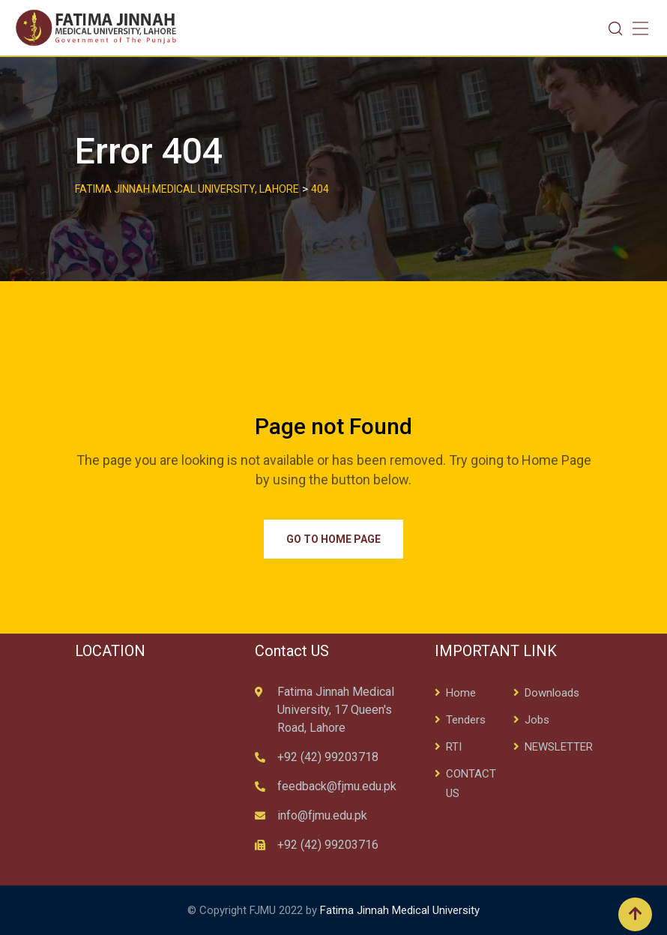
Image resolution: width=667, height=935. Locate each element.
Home (461, 693)
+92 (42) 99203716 (327, 845)
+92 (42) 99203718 (327, 757)
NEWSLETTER (559, 747)
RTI (454, 747)
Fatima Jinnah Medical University (400, 910)
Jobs (537, 720)
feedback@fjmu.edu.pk (336, 786)
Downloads (552, 693)
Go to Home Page (333, 539)
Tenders (466, 720)
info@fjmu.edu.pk (322, 815)
